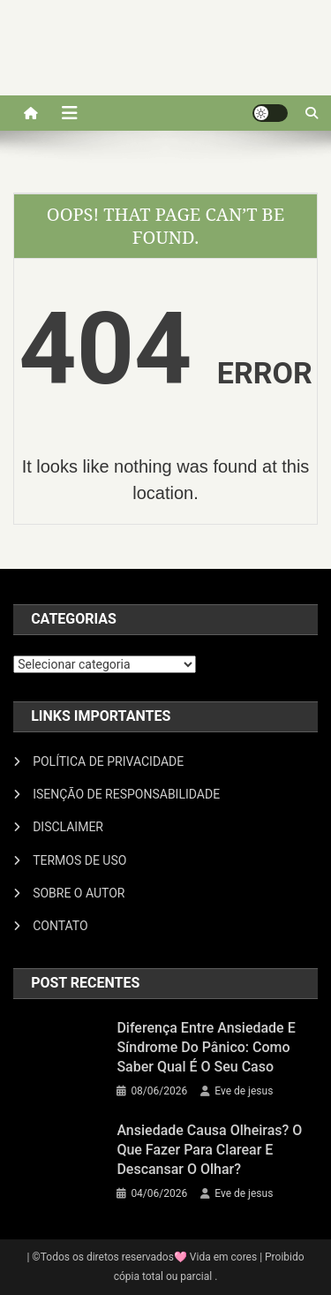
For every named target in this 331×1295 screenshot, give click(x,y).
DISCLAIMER (68, 827)
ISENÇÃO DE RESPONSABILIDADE (126, 794)
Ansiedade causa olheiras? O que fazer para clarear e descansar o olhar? (209, 1150)
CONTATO (60, 926)
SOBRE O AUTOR (78, 893)
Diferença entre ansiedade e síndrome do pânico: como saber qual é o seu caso (206, 1047)
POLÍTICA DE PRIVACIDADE (108, 761)
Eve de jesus (243, 1091)
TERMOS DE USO (79, 860)
